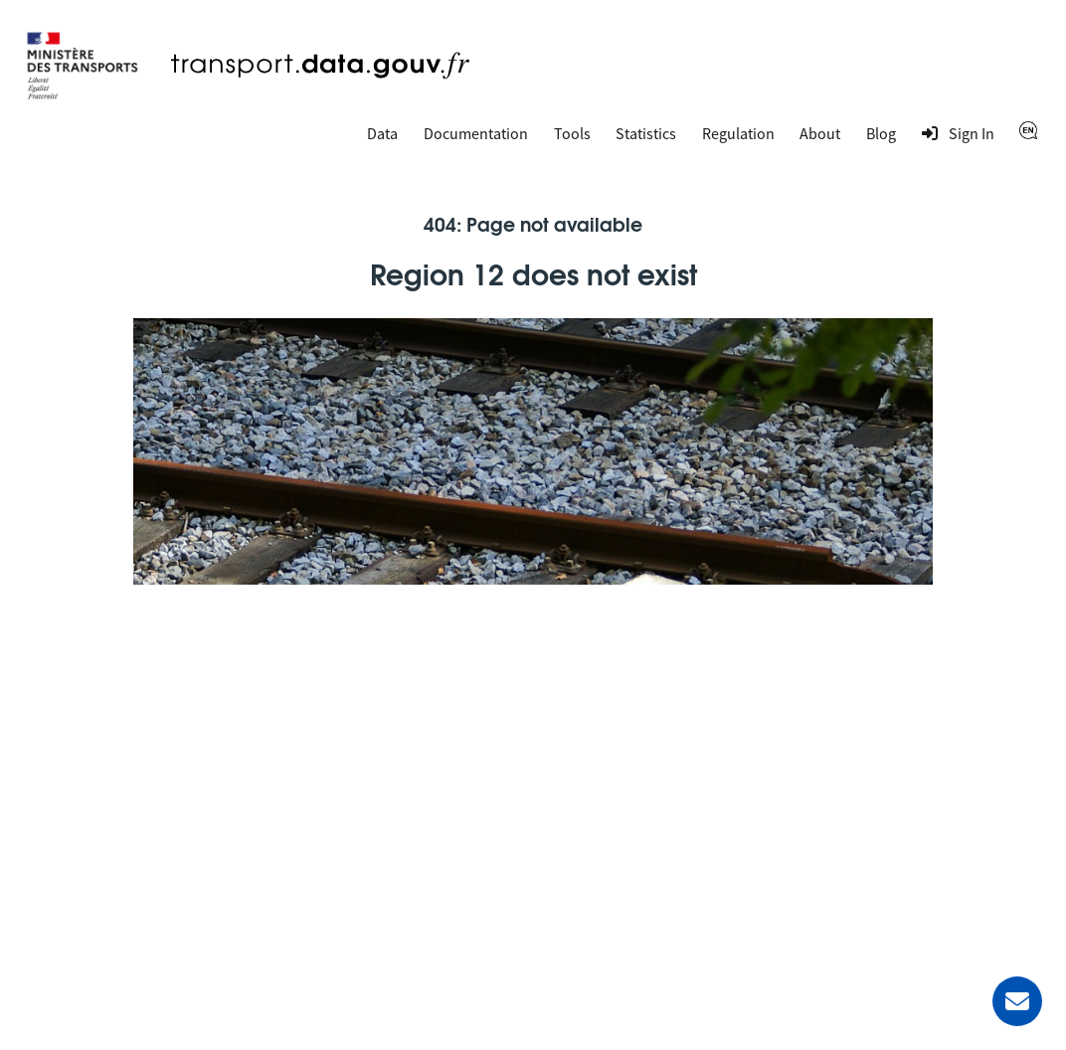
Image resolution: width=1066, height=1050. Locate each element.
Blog (881, 133)
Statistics (646, 133)
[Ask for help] (1017, 1001)
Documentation (476, 133)
